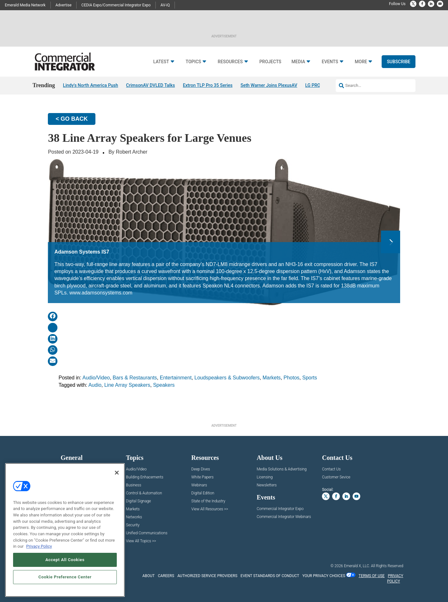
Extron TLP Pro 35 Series (208, 85)
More (361, 61)
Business (133, 485)
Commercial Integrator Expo (280, 509)
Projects (270, 61)
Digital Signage (138, 501)
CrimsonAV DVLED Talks (150, 85)
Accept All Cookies (65, 559)
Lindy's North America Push (90, 85)
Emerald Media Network (25, 5)
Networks (134, 517)
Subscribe (398, 61)
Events (330, 61)
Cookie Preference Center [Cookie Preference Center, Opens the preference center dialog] (65, 577)
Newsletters (267, 485)
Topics (193, 61)
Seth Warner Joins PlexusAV (269, 85)
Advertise (63, 5)
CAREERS (166, 576)
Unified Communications (147, 533)
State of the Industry (208, 501)
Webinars (199, 485)
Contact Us (331, 469)
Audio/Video (96, 377)
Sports (309, 377)
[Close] (117, 473)
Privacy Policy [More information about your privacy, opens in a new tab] (39, 546)
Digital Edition (202, 493)
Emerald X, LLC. (357, 566)
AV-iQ (165, 5)
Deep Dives (200, 469)
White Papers (202, 477)
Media (298, 61)
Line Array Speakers (127, 385)
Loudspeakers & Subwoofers (227, 377)
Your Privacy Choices (323, 576)
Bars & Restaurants (135, 377)
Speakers (164, 385)
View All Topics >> (141, 541)
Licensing (265, 477)
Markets (272, 377)
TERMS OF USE (372, 576)
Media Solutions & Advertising (282, 469)
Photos (292, 377)
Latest (161, 61)
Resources (230, 61)
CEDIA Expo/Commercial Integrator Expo (116, 5)
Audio (94, 385)
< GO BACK (72, 119)
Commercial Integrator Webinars (284, 517)
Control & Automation (144, 493)
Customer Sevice (336, 477)
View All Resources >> (209, 509)
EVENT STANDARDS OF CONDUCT (270, 576)
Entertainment (176, 377)
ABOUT (148, 576)
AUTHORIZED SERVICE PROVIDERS (207, 576)
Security (132, 525)
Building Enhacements (144, 477)
